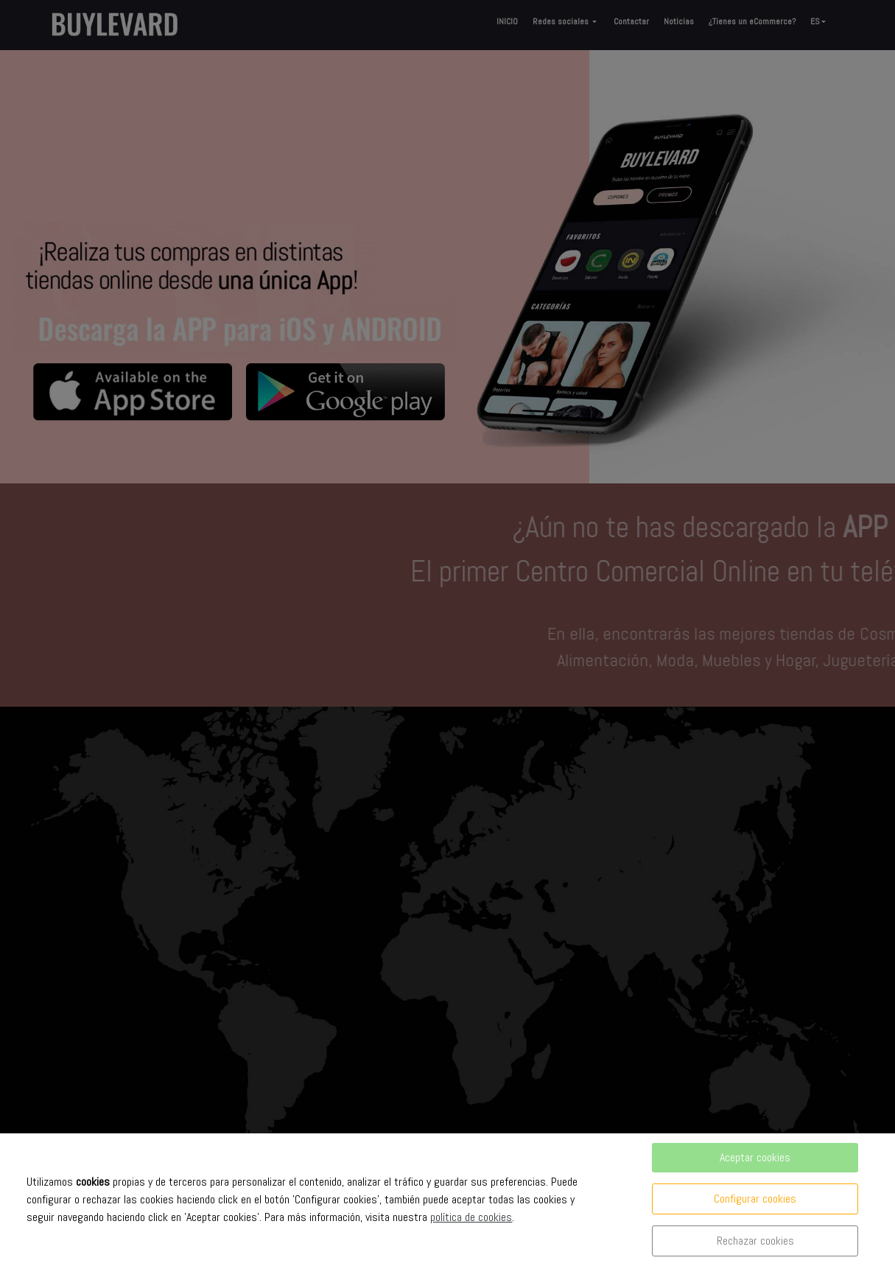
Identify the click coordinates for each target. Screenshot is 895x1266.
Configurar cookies (755, 1198)
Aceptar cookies (755, 1157)
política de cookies (471, 1217)
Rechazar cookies (755, 1240)
